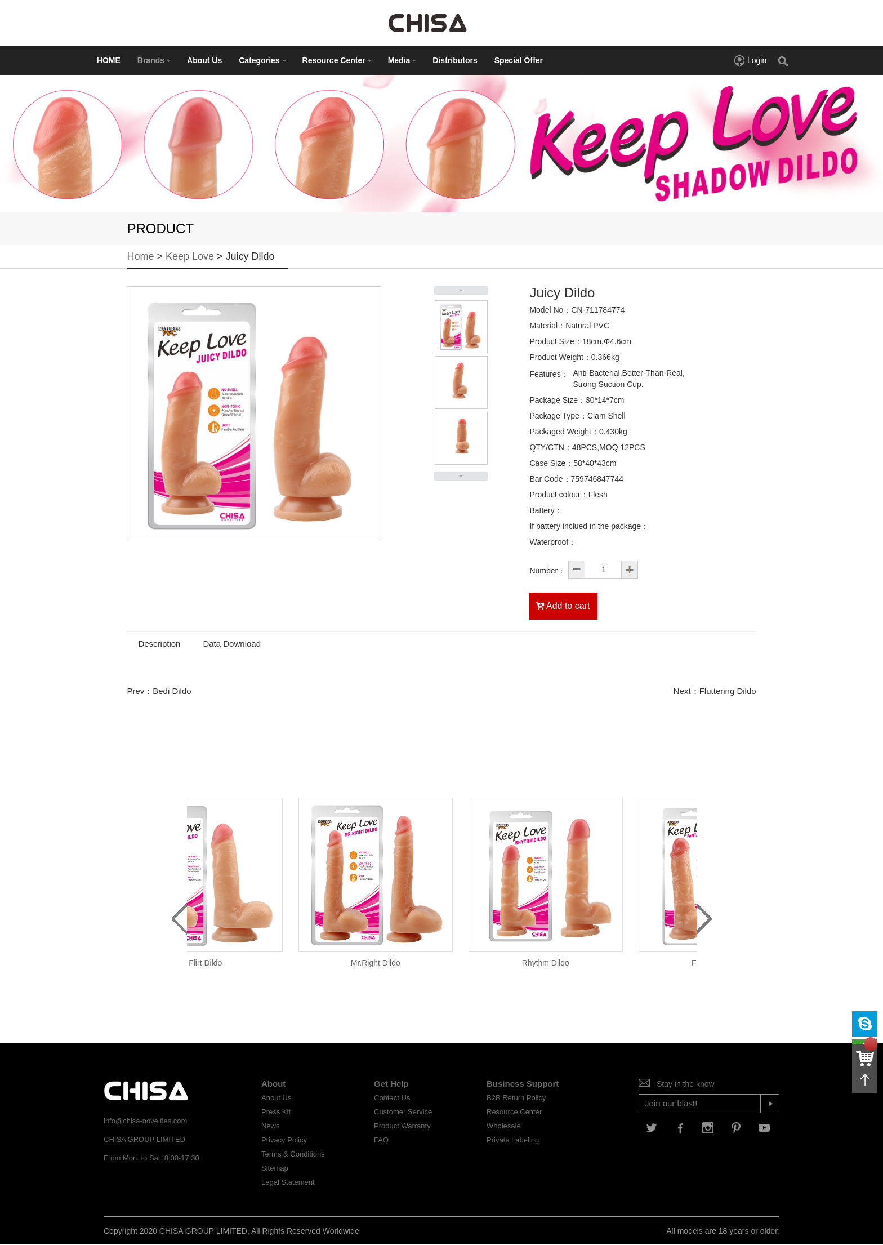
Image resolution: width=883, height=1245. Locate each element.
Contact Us (392, 1097)
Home (140, 256)
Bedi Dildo (172, 691)
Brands (153, 60)
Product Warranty (402, 1126)
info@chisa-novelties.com (145, 1121)
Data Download (232, 643)
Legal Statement (288, 1182)
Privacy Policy (284, 1140)
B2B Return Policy (516, 1097)
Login (749, 60)
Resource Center (336, 60)
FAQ (381, 1140)
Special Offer (518, 60)
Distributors (454, 60)
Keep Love (190, 256)
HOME (109, 60)
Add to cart (563, 606)
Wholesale (504, 1126)
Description (159, 643)
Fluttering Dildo (727, 691)
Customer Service (403, 1112)
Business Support (523, 1083)
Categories (262, 60)
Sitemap (274, 1168)
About (273, 1083)
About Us (204, 60)
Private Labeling (513, 1140)
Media (402, 60)
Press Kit (276, 1112)
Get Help (391, 1083)
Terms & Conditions (293, 1154)
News (270, 1126)
